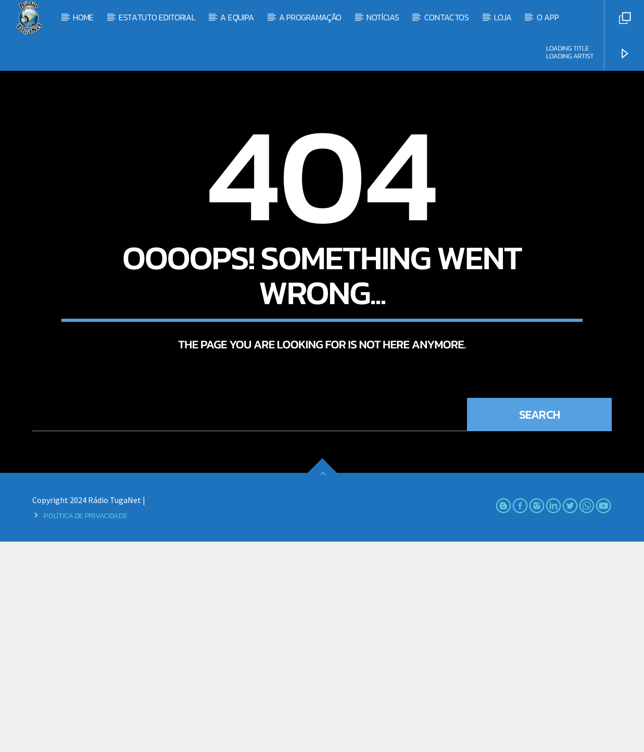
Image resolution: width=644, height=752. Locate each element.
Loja (503, 17)
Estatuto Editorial (157, 17)
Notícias (383, 17)
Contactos (446, 17)
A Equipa (237, 17)
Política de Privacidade (85, 726)
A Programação (310, 17)
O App (548, 17)
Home (83, 17)
